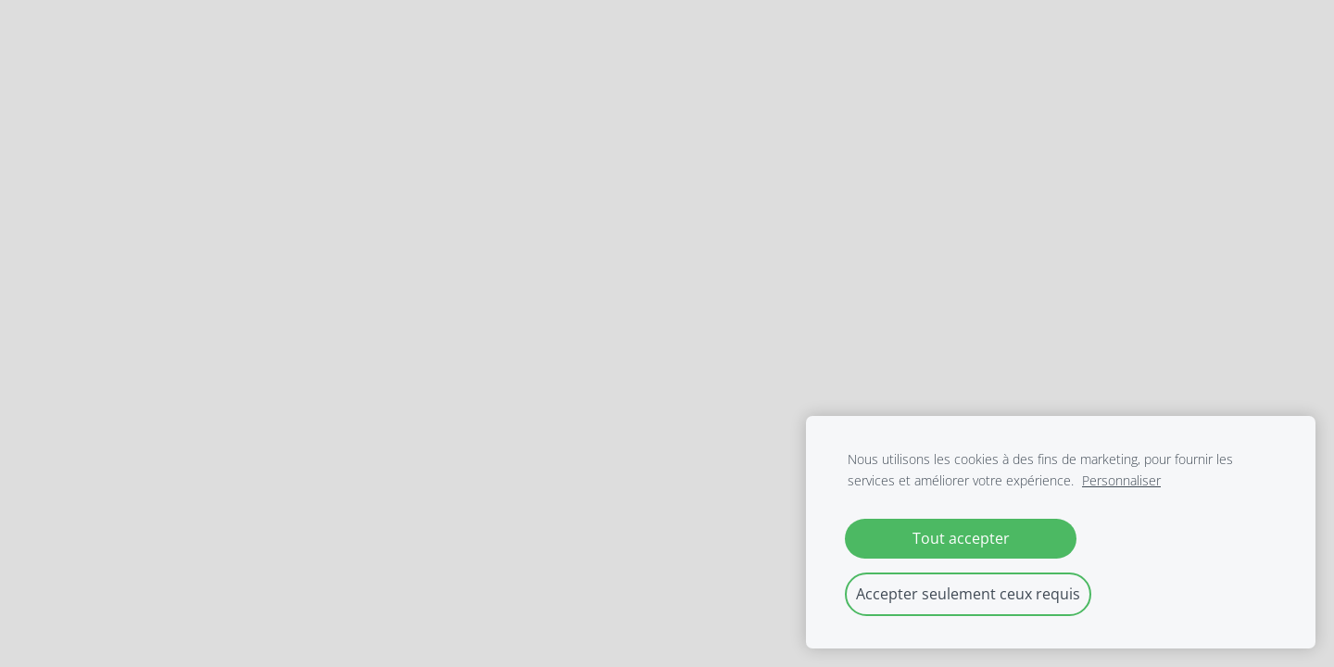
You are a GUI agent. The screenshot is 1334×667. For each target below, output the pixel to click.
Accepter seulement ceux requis (968, 594)
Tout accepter (961, 538)
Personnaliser (1121, 480)
